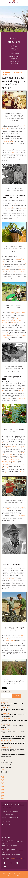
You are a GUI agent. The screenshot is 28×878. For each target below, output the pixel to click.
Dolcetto (8, 459)
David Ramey (14, 335)
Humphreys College (14, 271)
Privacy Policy (6, 821)
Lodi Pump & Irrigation (9, 640)
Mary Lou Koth (16, 203)
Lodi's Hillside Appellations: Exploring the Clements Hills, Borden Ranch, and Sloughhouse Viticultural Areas (13, 743)
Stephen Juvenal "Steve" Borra (17, 567)
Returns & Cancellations (10, 818)
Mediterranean (5, 141)
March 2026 (5, 771)
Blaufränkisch (5, 322)
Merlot (14, 464)
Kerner (15, 319)
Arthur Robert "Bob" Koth (8, 202)
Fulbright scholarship (14, 207)
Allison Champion (6, 764)
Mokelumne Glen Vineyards (18, 312)
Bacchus (19, 319)
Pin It (8, 688)
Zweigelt (13, 322)
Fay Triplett (18, 468)
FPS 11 (17, 458)
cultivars (21, 212)
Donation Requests (8, 814)
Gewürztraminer (6, 320)
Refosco (13, 459)
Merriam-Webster (6, 128)
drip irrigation (19, 642)
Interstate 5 (8, 398)
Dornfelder (18, 320)
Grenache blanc (6, 443)
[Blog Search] (6, 695)
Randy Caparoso (7, 762)
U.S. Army (6, 269)
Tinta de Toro (11, 456)
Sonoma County (6, 335)
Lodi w (11, 125)
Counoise (10, 461)
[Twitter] (17, 863)
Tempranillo (10, 454)
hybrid (5, 466)
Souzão (18, 453)
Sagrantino (13, 453)
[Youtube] (5, 866)
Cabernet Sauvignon (7, 464)
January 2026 (6, 772)
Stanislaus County (6, 468)
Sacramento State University (9, 263)
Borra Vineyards (10, 578)
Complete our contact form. (18, 858)
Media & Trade (6, 808)
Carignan (21, 464)
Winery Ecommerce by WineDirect (14, 875)
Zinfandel (9, 208)
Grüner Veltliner (6, 332)
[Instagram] (10, 863)
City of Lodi (5, 639)
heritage (24, 125)
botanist (13, 468)
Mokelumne (23, 208)
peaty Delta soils (21, 398)
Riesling (13, 320)
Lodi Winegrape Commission (14, 2)
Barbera (21, 635)
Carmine (15, 461)
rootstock (20, 390)
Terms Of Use (6, 824)
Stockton (22, 271)
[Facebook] (4, 863)
